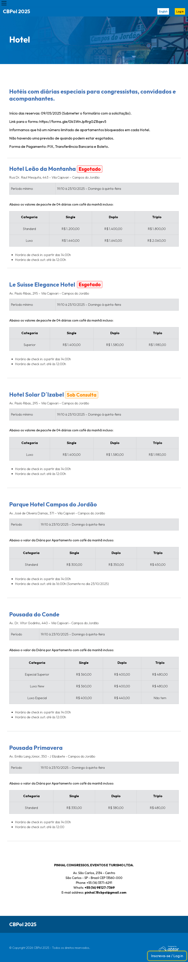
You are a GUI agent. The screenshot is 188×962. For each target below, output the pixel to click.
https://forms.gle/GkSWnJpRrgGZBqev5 (72, 121)
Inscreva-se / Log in (167, 955)
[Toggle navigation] (4, 3)
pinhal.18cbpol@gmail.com (105, 892)
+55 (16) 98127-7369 (100, 887)
